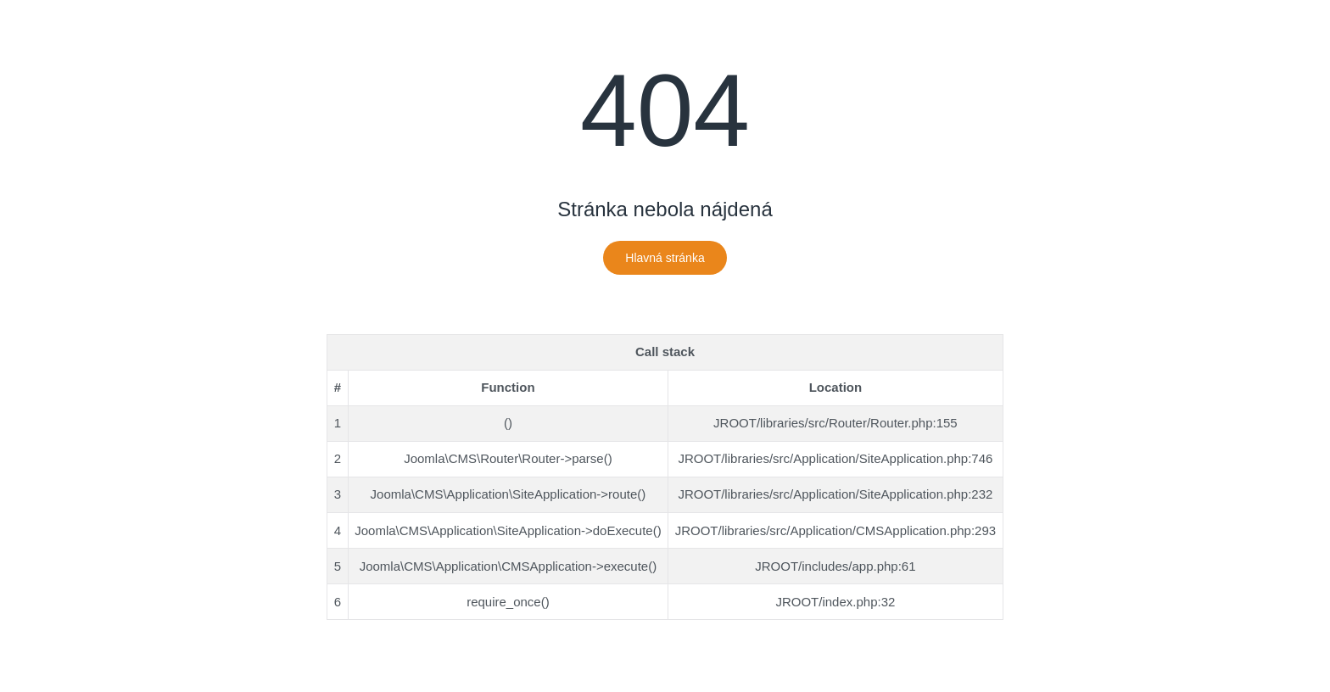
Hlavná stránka (664, 258)
